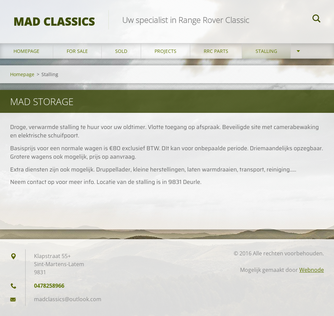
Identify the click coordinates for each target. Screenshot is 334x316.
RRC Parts (216, 51)
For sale (77, 51)
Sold (121, 51)
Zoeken (316, 19)
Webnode (311, 270)
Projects (165, 51)
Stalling (266, 51)
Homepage (26, 51)
